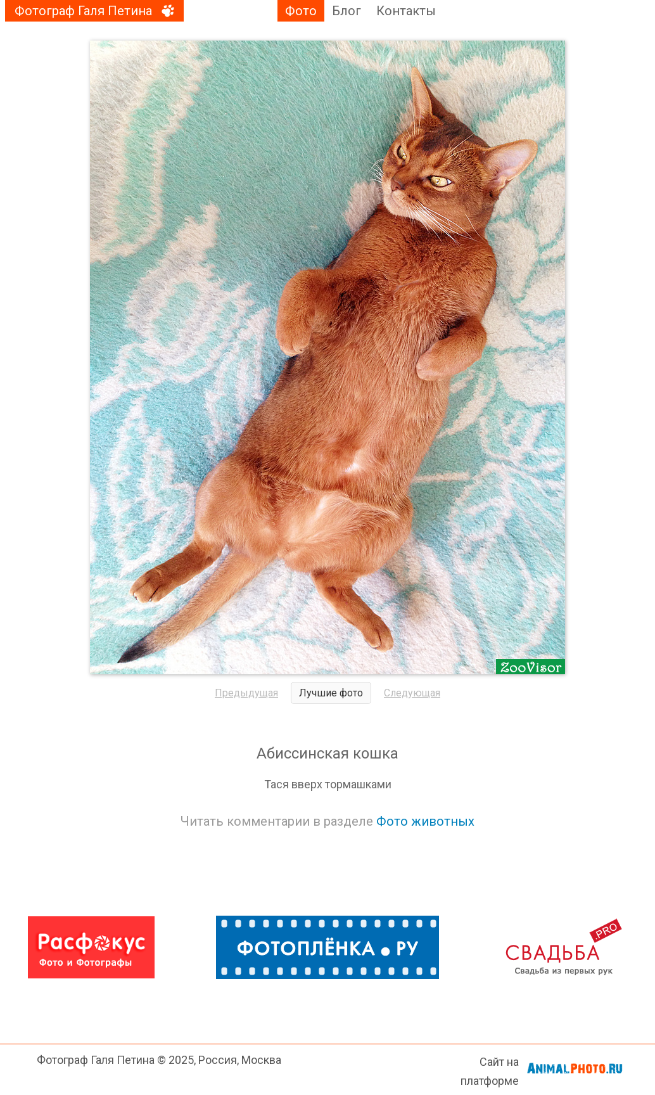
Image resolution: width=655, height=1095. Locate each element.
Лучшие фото (331, 693)
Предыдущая (246, 693)
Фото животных (425, 821)
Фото (301, 10)
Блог (346, 10)
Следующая (412, 693)
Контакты (406, 10)
